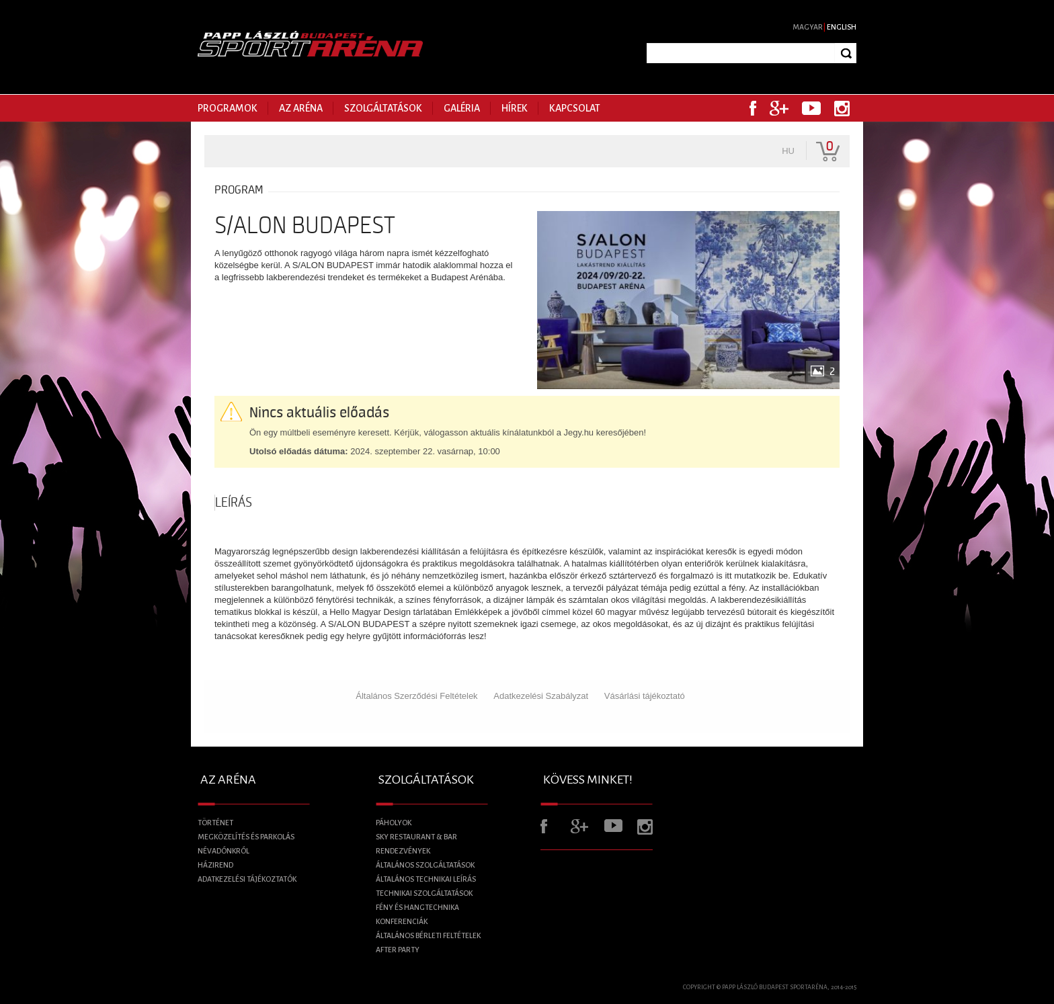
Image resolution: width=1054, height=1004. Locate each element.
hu (788, 151)
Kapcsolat (574, 108)
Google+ (779, 108)
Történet (215, 823)
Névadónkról (223, 851)
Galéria (462, 108)
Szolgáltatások (383, 108)
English (841, 27)
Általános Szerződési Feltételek (416, 696)
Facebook (753, 108)
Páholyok (393, 823)
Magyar (808, 27)
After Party (397, 950)
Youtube (811, 108)
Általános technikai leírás (426, 879)
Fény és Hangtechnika (417, 907)
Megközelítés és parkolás (246, 837)
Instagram (842, 108)
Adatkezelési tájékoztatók (247, 879)
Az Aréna (301, 108)
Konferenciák (402, 921)
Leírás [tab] (233, 502)
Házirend (215, 865)
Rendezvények (403, 851)
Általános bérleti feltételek (428, 935)
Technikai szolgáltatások (424, 893)
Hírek (514, 108)
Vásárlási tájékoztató (644, 696)
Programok (227, 108)
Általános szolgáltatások (425, 865)
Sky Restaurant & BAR (416, 837)
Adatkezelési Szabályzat (540, 696)
